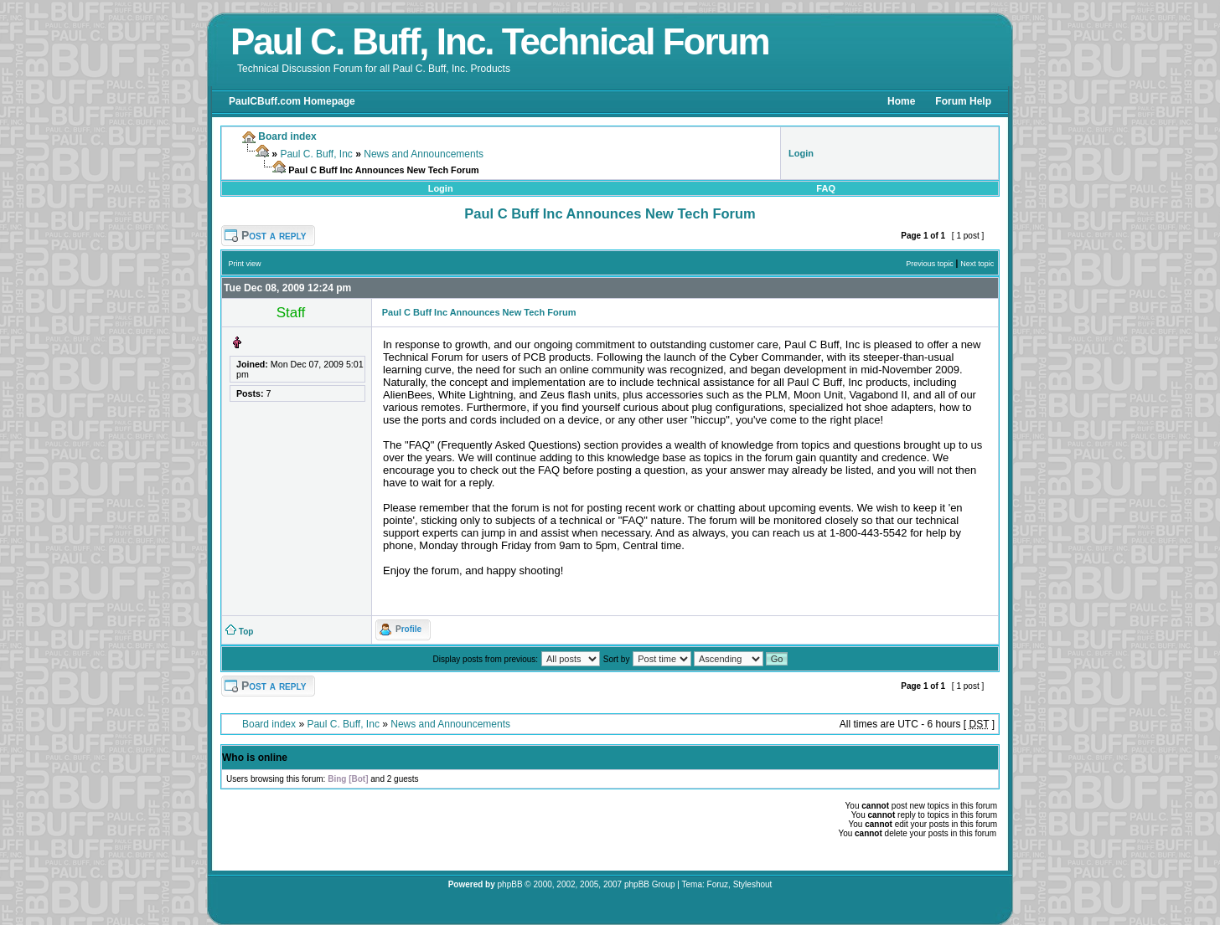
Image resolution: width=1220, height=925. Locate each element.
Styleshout (753, 884)
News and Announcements (423, 154)
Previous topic (930, 264)
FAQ (825, 188)
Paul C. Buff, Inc (316, 154)
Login (440, 188)
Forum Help (963, 101)
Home (901, 101)
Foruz (718, 884)
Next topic (977, 264)
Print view (245, 264)
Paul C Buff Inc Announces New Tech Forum (609, 213)
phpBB (510, 884)
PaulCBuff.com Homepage (292, 101)
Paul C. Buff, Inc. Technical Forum (499, 41)
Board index (269, 724)
